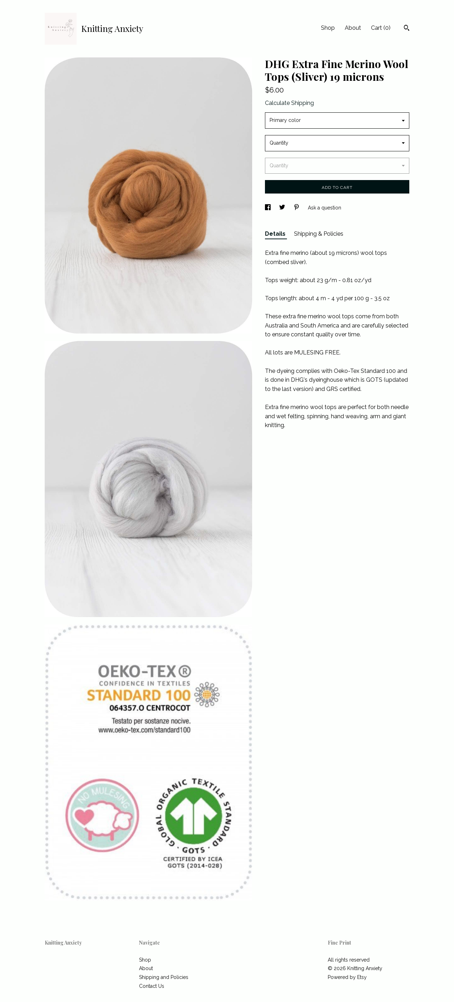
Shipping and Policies (163, 977)
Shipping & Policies (318, 233)
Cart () (381, 27)
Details (276, 233)
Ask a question (324, 208)
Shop (328, 27)
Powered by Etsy (347, 977)
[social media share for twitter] (283, 208)
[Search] (406, 29)
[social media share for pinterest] (297, 208)
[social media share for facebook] (268, 208)
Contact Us (151, 986)
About (353, 27)
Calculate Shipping (289, 103)
